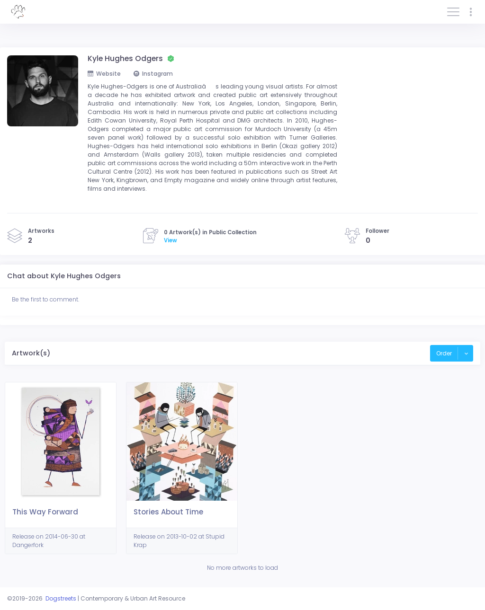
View (170, 240)
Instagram (153, 74)
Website (104, 74)
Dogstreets (60, 598)
